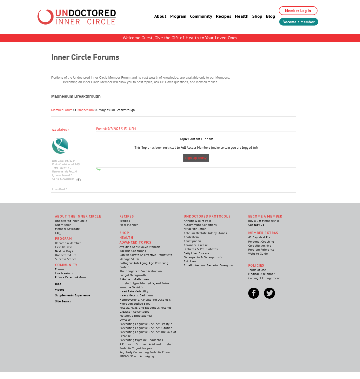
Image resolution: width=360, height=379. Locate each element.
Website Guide (258, 253)
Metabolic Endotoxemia (136, 315)
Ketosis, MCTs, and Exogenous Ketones (146, 307)
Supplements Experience (72, 295)
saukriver (60, 129)
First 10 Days (63, 247)
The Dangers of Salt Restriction (141, 271)
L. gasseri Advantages (134, 311)
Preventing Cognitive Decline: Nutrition (146, 328)
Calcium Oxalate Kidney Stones (205, 233)
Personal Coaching (261, 241)
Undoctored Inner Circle (71, 221)
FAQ (57, 233)
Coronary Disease (196, 245)
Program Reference (261, 249)
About (158, 16)
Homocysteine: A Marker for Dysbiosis (145, 299)
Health (239, 16)
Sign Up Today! (196, 158)
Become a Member (297, 21)
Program (176, 16)
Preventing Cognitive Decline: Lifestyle (146, 324)
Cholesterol (192, 237)
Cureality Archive (259, 245)
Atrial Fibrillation (195, 229)
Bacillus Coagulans (133, 251)
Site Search (63, 301)
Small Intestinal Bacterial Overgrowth (210, 265)
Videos (59, 289)
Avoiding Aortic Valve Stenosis (140, 247)
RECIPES (127, 216)
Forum (59, 269)
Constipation (192, 241)
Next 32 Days (64, 251)
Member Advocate (67, 229)
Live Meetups (64, 273)
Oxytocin (126, 319)
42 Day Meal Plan (260, 237)
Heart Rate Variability (134, 291)
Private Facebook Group (71, 277)
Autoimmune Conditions (200, 225)
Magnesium (86, 110)
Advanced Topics (136, 242)
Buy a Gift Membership (263, 221)
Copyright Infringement (264, 278)
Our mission (63, 225)
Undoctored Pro (65, 255)
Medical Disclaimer (261, 274)
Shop (255, 16)
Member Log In (296, 10)
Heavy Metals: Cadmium (136, 295)
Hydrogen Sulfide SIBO (135, 303)
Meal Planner (129, 225)
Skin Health (192, 261)
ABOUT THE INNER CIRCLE (78, 216)
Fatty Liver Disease (197, 253)
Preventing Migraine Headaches (141, 340)
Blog (268, 16)
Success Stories (65, 259)
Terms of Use (257, 270)
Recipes (221, 16)
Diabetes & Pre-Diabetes (201, 249)
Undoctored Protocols (207, 216)
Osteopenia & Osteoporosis (203, 257)
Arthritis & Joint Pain (197, 221)
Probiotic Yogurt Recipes (136, 348)
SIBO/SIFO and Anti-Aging (137, 356)
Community (199, 16)
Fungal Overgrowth (133, 275)
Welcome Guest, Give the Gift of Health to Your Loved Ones (180, 38)
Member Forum (61, 110)
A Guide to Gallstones (134, 279)
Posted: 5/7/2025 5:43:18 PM (116, 129)
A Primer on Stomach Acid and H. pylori (146, 344)
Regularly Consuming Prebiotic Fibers (145, 352)
